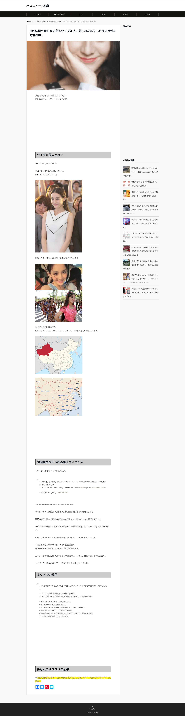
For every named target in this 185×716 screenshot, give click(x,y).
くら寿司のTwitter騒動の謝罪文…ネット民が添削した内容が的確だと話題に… (140, 237)
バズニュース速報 (38, 5)
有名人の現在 (59, 14)
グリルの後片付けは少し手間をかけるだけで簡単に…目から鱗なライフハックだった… (140, 209)
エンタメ (37, 14)
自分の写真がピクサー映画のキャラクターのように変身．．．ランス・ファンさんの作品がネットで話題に (140, 278)
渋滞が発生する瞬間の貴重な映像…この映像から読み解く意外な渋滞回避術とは (140, 265)
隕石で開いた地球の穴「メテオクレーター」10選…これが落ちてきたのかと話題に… (140, 172)
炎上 (81, 14)
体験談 (147, 14)
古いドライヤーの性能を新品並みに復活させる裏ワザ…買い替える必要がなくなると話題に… (140, 251)
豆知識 (125, 14)
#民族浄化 (82, 488)
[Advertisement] (73, 128)
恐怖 (103, 14)
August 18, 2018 (62, 493)
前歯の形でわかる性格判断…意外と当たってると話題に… (144, 184)
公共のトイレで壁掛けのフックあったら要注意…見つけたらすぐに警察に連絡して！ (140, 292)
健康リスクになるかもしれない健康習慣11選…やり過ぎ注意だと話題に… (140, 196)
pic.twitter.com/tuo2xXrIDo (96, 488)
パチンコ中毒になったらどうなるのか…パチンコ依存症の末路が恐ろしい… (140, 223)
